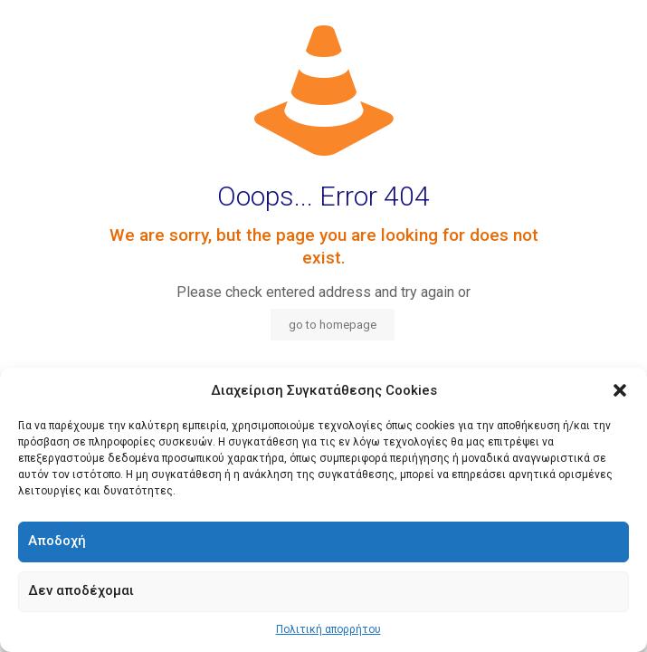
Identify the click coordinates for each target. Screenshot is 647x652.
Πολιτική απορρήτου (328, 629)
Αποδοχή (57, 540)
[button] (620, 390)
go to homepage (332, 324)
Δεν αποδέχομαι (81, 590)
